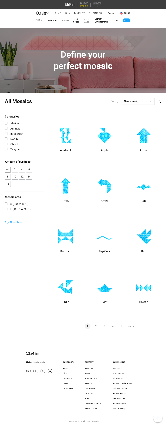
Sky (67, 13)
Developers (68, 388)
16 (7, 183)
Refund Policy (119, 393)
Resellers (89, 383)
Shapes (65, 20)
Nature (11, 139)
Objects (12, 144)
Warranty (117, 368)
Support (111, 13)
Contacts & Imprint (93, 403)
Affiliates (89, 393)
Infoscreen (14, 133)
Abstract (13, 123)
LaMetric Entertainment (102, 20)
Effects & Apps (87, 20)
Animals (12, 128)
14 (29, 176)
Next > (131, 326)
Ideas (65, 383)
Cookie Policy (119, 409)
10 (15, 176)
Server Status (91, 409)
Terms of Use (119, 398)
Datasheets (118, 378)
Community (68, 378)
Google (50, 371)
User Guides (118, 373)
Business (95, 13)
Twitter (43, 371)
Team (87, 373)
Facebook (35, 371)
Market (79, 13)
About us (89, 368)
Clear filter (16, 222)
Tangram (13, 149)
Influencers (90, 388)
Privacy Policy (119, 403)
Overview (52, 20)
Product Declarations (122, 383)
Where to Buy (91, 378)
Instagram (28, 371)
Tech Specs (76, 20)
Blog (65, 373)
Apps (65, 368)
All (7, 169)
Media (88, 398)
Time (58, 13)
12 (22, 176)
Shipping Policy (120, 388)
